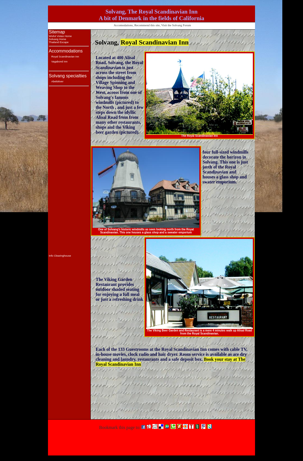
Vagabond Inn (59, 61)
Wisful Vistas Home (60, 36)
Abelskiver (57, 81)
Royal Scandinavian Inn (65, 56)
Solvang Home (57, 39)
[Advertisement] (65, 171)
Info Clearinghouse (60, 255)
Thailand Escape (58, 42)
